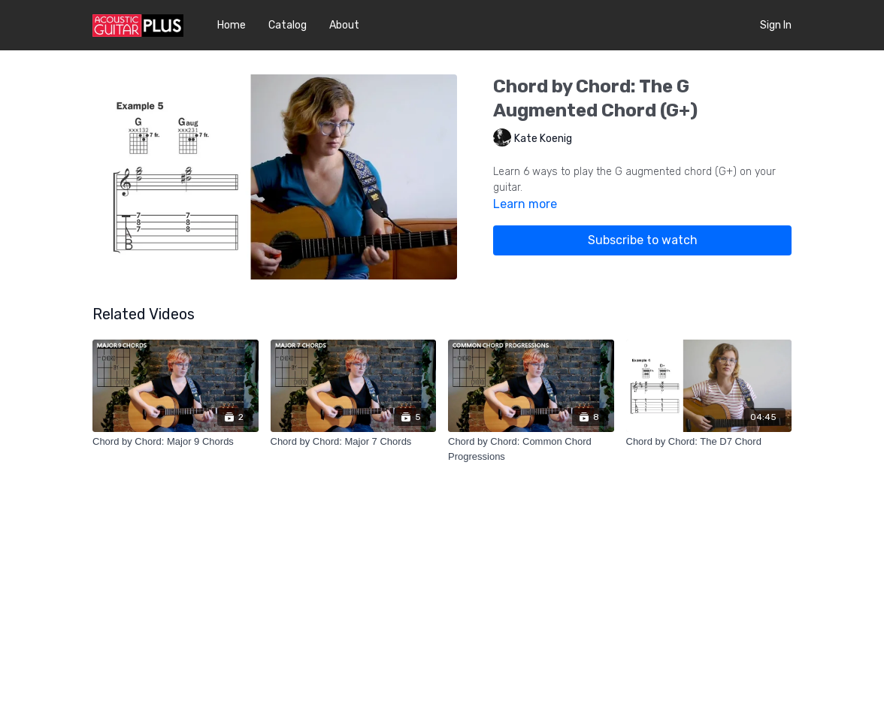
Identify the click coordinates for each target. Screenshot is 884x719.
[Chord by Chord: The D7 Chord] (709, 441)
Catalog (287, 25)
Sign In (776, 25)
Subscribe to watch (643, 240)
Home (231, 25)
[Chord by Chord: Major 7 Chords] (354, 441)
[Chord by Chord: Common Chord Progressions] (531, 449)
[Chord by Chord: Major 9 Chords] (175, 441)
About (344, 25)
